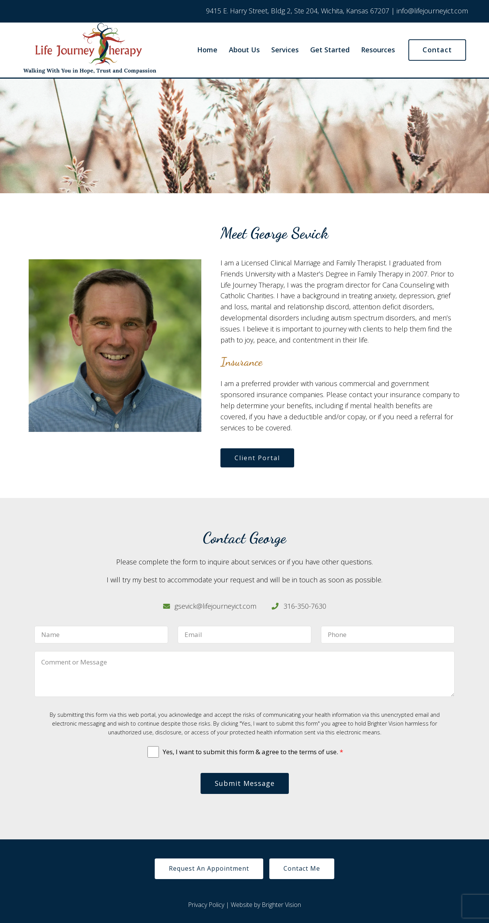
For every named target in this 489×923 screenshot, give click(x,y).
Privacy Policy (206, 904)
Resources (378, 50)
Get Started (330, 50)
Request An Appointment (209, 868)
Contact (437, 49)
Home (207, 50)
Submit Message (245, 783)
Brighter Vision (281, 904)
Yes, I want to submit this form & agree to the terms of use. (253, 752)
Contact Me (301, 868)
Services (285, 50)
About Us (244, 50)
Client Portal (257, 458)
